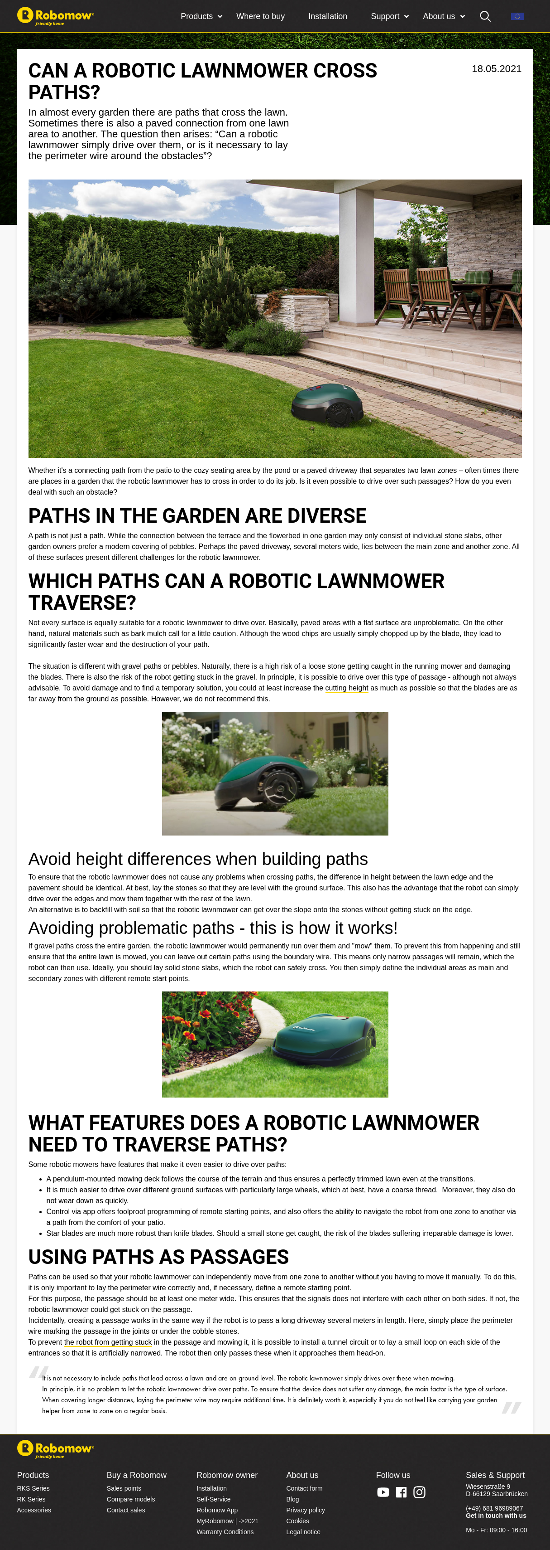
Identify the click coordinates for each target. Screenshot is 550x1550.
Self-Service (213, 1499)
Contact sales (126, 1510)
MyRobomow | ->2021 (227, 1521)
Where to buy (260, 16)
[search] (486, 16)
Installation (327, 16)
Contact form (304, 1488)
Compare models (131, 1499)
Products (197, 16)
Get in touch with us (496, 1515)
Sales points (124, 1488)
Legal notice (303, 1531)
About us (439, 16)
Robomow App (217, 1510)
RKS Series (33, 1488)
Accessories (34, 1510)
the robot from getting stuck (108, 1342)
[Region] (517, 16)
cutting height (346, 688)
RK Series (31, 1499)
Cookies (297, 1521)
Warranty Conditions (224, 1531)
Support (385, 16)
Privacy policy (305, 1510)
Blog (292, 1499)
